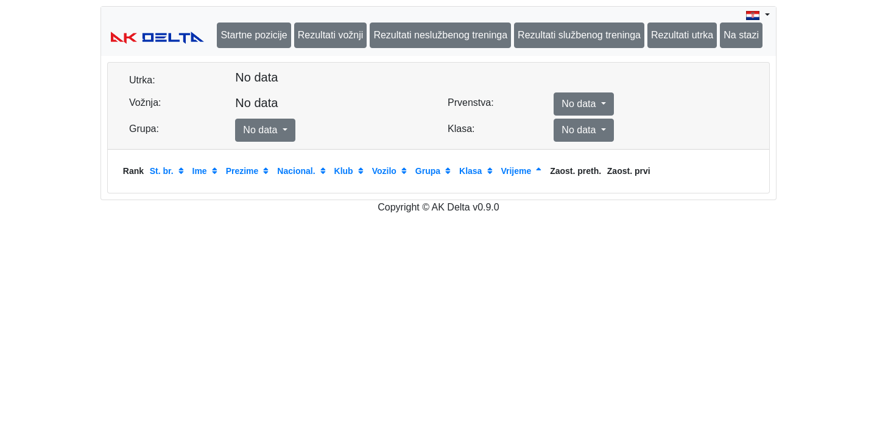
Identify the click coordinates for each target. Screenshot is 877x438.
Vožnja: (145, 102)
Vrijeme (516, 171)
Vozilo (384, 171)
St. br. (162, 171)
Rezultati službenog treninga (579, 35)
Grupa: (144, 128)
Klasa (470, 171)
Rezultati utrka (682, 35)
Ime (199, 171)
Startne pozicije (253, 35)
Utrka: (142, 80)
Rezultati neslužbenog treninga (440, 35)
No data (580, 104)
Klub (343, 171)
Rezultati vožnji (331, 35)
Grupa (427, 171)
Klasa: (461, 128)
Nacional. (296, 171)
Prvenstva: (471, 102)
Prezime (242, 171)
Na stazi (741, 35)
